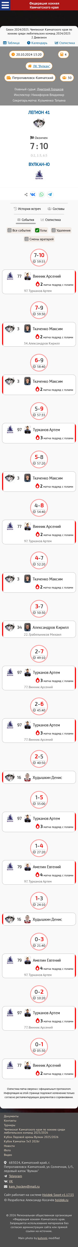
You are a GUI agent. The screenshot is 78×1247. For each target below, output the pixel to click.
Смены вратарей (39, 239)
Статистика (67, 42)
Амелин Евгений (47, 960)
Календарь (39, 42)
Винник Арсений (47, 1065)
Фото (7, 1150)
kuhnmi (42, 1238)
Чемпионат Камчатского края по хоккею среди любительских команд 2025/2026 (34, 1131)
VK (11, 1181)
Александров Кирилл (51, 627)
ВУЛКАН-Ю (39, 164)
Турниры (9, 1125)
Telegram (15, 1176)
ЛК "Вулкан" (41, 66)
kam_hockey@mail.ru (24, 1186)
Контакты (10, 1120)
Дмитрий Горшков (50, 89)
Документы (11, 1116)
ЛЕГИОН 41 (39, 112)
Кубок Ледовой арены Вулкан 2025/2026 (31, 1136)
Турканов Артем (46, 1012)
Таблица (13, 42)
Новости (9, 1145)
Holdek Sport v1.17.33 (58, 1195)
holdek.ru (61, 1200)
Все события (19, 230)
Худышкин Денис (47, 919)
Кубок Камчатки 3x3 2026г (22, 1141)
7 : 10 (39, 146)
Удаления (61, 230)
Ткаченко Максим (48, 578)
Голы (41, 230)
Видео (8, 1154)
